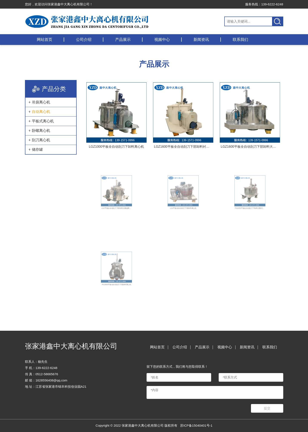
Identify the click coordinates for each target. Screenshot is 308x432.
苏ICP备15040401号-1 (196, 425)
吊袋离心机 (41, 102)
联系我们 (240, 39)
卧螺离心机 (41, 131)
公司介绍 (83, 39)
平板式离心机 (43, 121)
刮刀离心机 (41, 140)
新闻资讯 (201, 39)
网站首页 (44, 39)
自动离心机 (41, 112)
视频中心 (162, 39)
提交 (267, 408)
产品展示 (123, 39)
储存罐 (37, 150)
